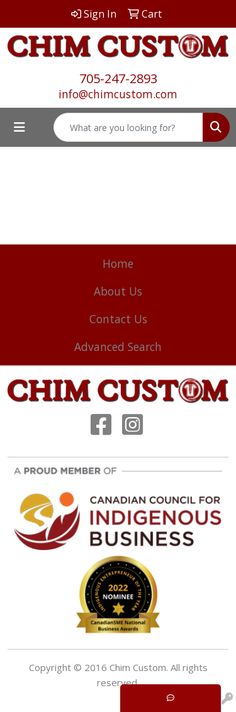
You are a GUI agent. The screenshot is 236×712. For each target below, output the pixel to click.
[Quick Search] (128, 127)
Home (118, 263)
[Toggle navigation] (19, 127)
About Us (118, 291)
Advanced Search (118, 346)
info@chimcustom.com (118, 93)
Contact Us (118, 318)
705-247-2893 (118, 78)
